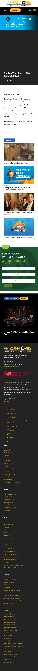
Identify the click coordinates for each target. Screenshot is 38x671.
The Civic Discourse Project (11, 463)
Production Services (9, 625)
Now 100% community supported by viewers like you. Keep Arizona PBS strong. (16, 22)
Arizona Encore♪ (8, 502)
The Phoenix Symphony (10, 499)
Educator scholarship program (12, 590)
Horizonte (6, 527)
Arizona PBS (14, 385)
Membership (7, 651)
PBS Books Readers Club (10, 630)
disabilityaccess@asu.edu (12, 367)
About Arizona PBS (9, 617)
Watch (6, 445)
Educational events (9, 582)
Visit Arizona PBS (8, 635)
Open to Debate (8, 466)
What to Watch (8, 450)
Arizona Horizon (8, 524)
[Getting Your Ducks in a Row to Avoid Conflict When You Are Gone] (19, 167)
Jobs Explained (8, 461)
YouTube (10, 438)
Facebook (10, 430)
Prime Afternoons (9, 477)
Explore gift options (9, 641)
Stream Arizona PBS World (11, 482)
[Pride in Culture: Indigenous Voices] (19, 144)
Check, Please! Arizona (10, 453)
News (5, 517)
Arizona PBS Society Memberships (13, 643)
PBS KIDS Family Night (10, 554)
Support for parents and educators (13, 595)
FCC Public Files (12, 413)
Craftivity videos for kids (10, 560)
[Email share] (12, 81)
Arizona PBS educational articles (13, 598)
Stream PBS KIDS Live (9, 552)
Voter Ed (6, 533)
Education (7, 575)
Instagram (11, 434)
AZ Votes (6, 530)
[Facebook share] (5, 81)
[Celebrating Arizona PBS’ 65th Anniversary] (19, 219)
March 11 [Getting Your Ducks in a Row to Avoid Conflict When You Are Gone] (7, 186)
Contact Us (7, 638)
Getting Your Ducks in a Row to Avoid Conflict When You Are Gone (17, 189)
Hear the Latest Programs (11, 494)
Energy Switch (7, 458)
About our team (8, 603)
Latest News (7, 522)
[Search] (29, 10)
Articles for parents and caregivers (13, 565)
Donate (10, 409)
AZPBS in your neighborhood (12, 585)
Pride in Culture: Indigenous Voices (16, 163)
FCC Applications (12, 417)
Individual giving (8, 649)
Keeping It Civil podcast (10, 507)
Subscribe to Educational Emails (12, 601)
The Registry (7, 587)
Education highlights (9, 579)
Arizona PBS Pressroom (10, 622)
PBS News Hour (8, 538)
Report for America (9, 593)
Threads (10, 441)
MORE (23, 298)
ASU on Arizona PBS (9, 480)
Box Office (6, 633)
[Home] (19, 3)
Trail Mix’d (6, 455)
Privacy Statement (13, 426)
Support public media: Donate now (13, 646)
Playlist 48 (6, 471)
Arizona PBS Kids (8, 549)
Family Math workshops (10, 568)
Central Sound (8, 497)
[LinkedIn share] (8, 81)
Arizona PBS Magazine (10, 627)
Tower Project (8, 659)
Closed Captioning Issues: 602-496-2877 (18, 421)
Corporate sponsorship (10, 654)
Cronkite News (8, 535)
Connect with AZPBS (9, 614)
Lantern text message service (12, 557)
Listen (6, 489)
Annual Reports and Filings (11, 619)
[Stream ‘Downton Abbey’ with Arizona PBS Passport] (19, 194)
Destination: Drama (9, 474)
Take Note (6, 505)
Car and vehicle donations (11, 662)
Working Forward (9, 469)
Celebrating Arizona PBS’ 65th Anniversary (18, 238)
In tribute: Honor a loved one (12, 657)
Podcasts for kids (8, 562)
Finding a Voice (8, 510)
